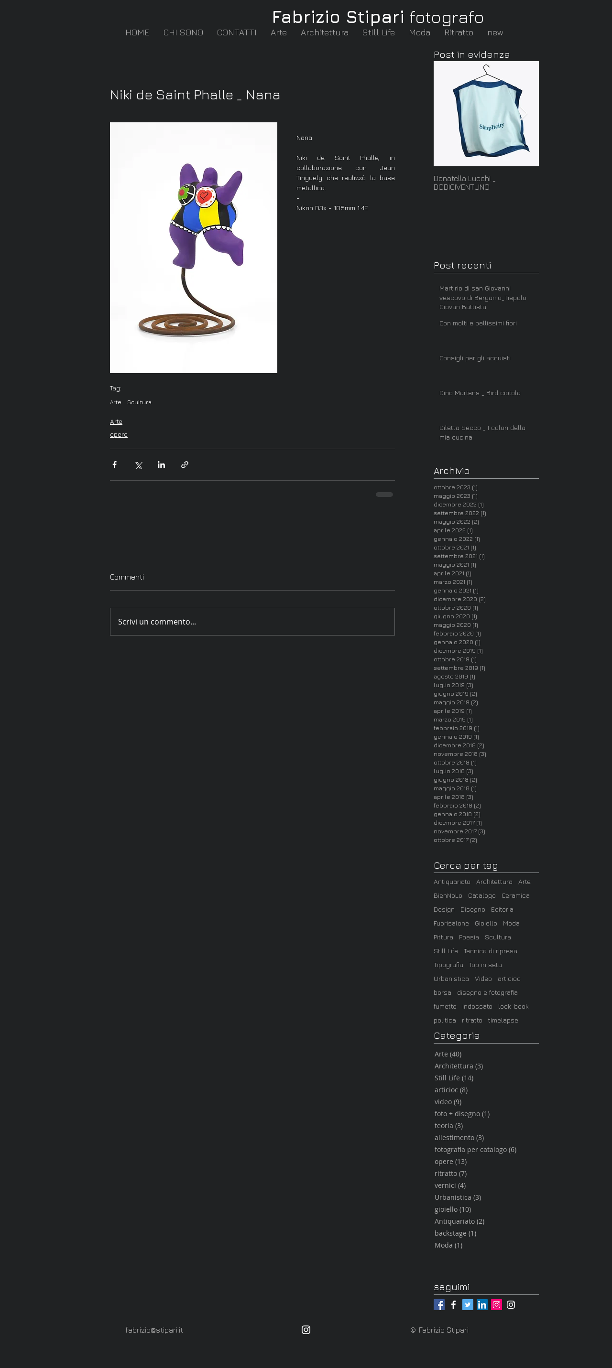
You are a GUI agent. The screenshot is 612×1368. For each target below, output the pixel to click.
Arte (115, 402)
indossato (477, 1006)
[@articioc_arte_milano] (510, 1304)
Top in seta (485, 964)
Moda (511, 923)
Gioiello (486, 923)
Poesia (469, 937)
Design (444, 909)
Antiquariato (452, 881)
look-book (513, 1006)
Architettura (494, 881)
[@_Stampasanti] (467, 1304)
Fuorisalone (451, 923)
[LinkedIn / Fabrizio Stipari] (482, 1304)
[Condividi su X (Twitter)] (137, 464)
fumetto (445, 1006)
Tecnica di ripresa (490, 951)
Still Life (446, 951)
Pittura (443, 937)
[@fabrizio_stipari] (496, 1304)
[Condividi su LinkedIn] (161, 464)
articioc (509, 978)
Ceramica (516, 895)
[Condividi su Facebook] (114, 464)
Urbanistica (451, 978)
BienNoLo (448, 895)
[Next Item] (523, 114)
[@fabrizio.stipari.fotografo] (453, 1304)
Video (483, 978)
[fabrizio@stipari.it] (159, 1329)
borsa (442, 992)
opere (119, 434)
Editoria (502, 909)
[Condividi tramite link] (184, 464)
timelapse (503, 1020)
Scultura (139, 402)
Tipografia (448, 964)
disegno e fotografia (487, 992)
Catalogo (482, 895)
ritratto (472, 1020)
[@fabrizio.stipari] (439, 1304)
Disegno (472, 909)
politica (445, 1020)
